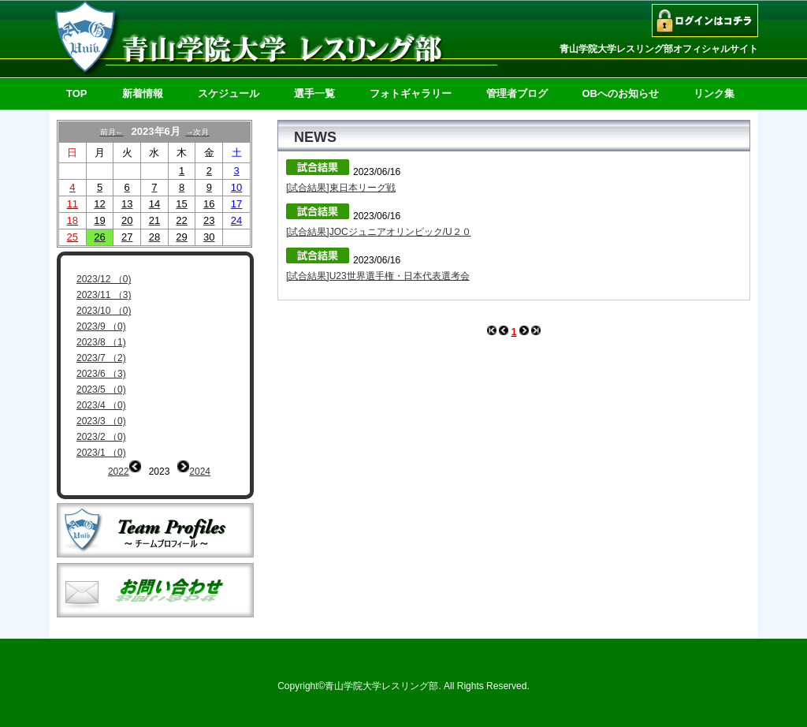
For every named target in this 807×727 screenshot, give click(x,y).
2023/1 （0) (101, 452)
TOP (76, 93)
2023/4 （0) (101, 405)
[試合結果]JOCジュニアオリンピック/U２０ (378, 231)
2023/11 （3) (103, 294)
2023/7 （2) (101, 358)
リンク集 (714, 93)
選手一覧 (314, 93)
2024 (199, 471)
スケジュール (228, 93)
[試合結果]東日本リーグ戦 (341, 187)
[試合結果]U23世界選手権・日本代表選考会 (378, 275)
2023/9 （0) (101, 326)
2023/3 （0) (101, 421)
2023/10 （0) (103, 310)
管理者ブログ (517, 93)
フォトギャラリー (411, 93)
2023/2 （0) (101, 436)
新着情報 (142, 93)
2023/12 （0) (103, 279)
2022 (118, 471)
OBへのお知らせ (621, 93)
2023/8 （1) (101, 342)
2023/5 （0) (101, 389)
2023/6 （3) (101, 373)
